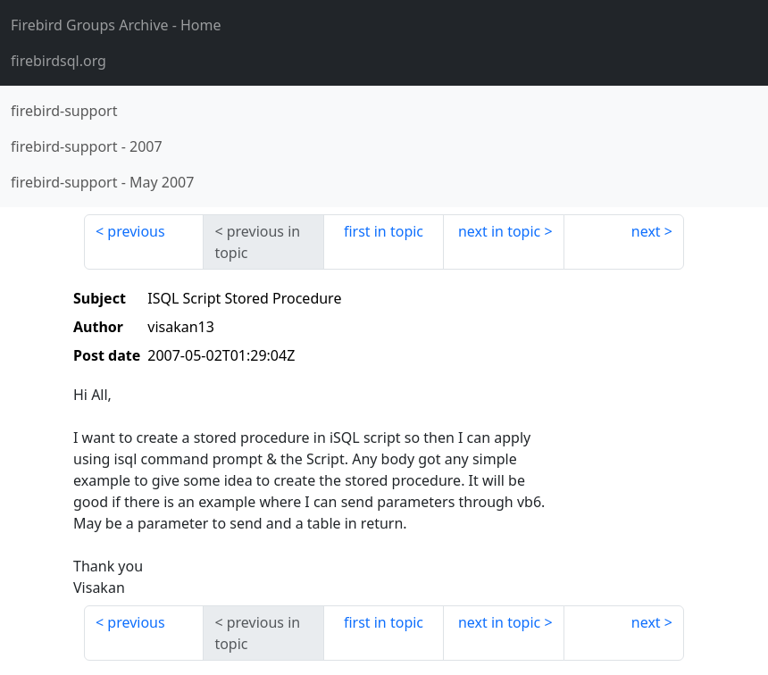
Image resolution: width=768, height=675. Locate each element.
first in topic (383, 231)
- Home (116, 25)
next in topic (499, 231)
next (646, 231)
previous (135, 231)
